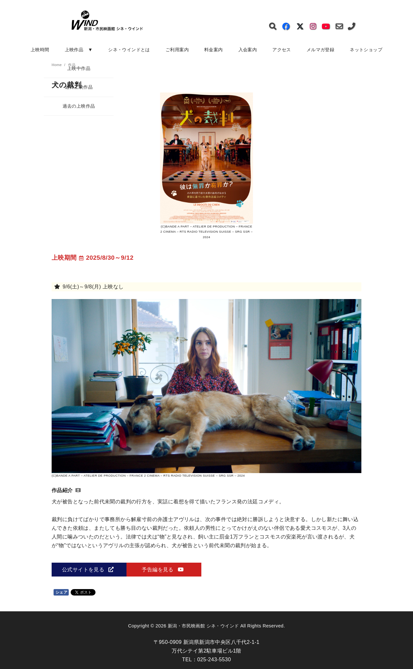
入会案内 (247, 49)
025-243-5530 (214, 659)
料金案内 (213, 49)
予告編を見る (162, 569)
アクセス (281, 49)
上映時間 (40, 49)
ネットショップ (366, 49)
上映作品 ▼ (79, 49)
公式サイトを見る (88, 569)
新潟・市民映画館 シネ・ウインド (203, 625)
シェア (61, 592)
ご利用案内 (177, 49)
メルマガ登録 (320, 49)
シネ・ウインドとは (129, 49)
